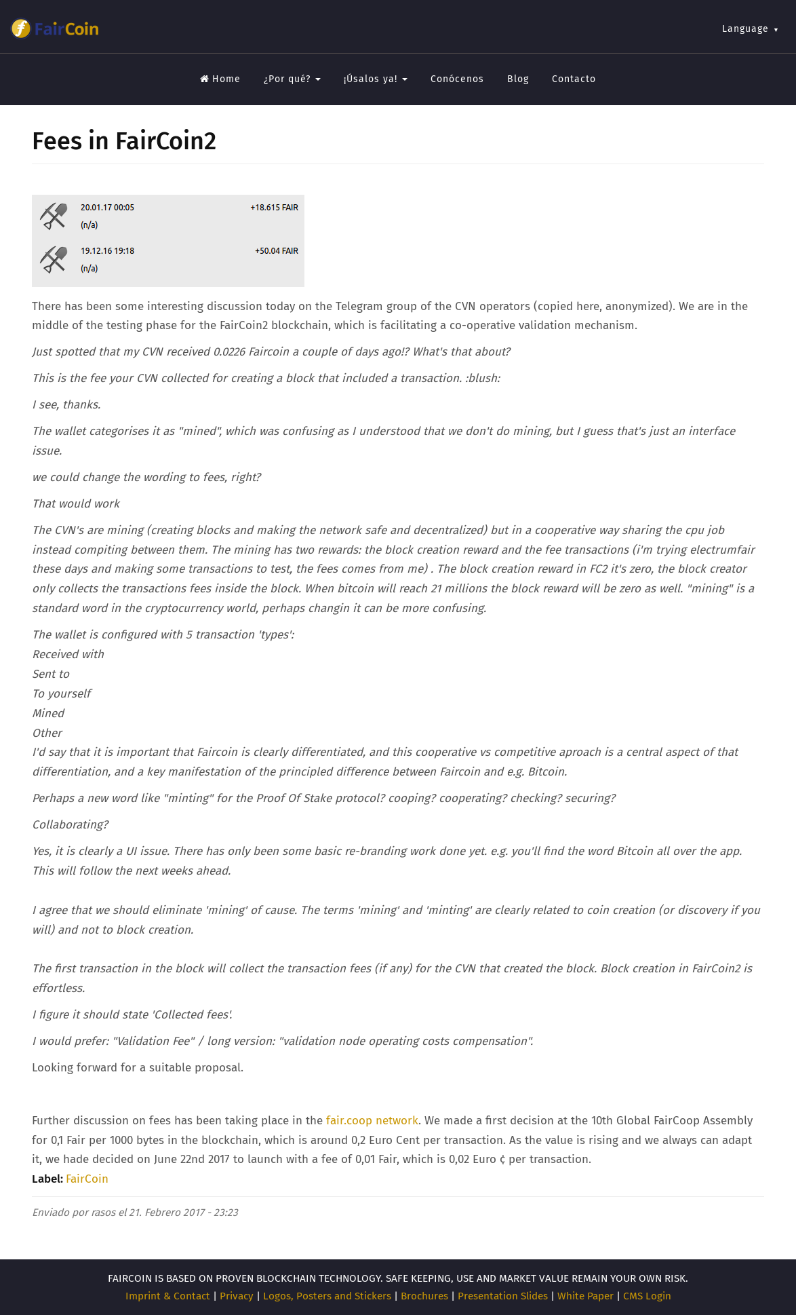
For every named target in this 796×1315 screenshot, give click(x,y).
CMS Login (647, 1296)
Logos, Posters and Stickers (327, 1296)
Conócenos (457, 79)
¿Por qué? (292, 79)
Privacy (237, 1296)
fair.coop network (370, 1120)
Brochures (424, 1296)
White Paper (585, 1296)
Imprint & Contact (167, 1296)
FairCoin (87, 1179)
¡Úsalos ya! (375, 79)
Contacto (574, 79)
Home (220, 79)
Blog (518, 79)
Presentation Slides (503, 1296)
